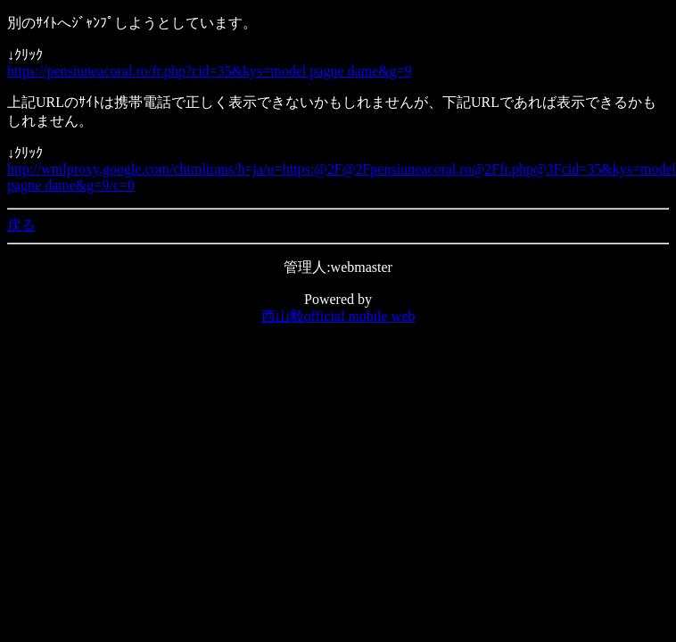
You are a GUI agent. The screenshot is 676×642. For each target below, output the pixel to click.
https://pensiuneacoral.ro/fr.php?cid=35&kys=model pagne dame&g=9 (209, 70)
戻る (21, 225)
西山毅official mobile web (338, 316)
